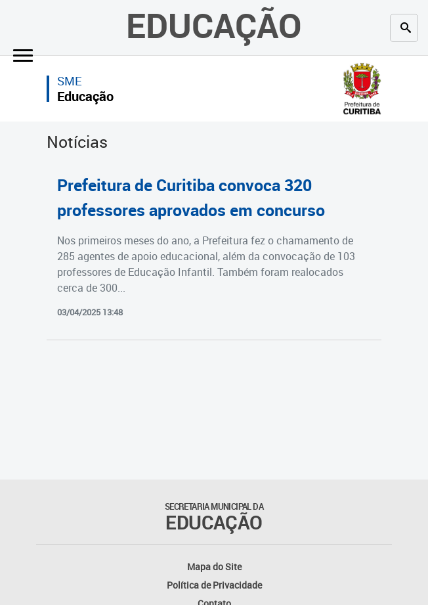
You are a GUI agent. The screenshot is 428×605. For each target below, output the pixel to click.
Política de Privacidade (214, 585)
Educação (214, 25)
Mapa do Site (214, 566)
